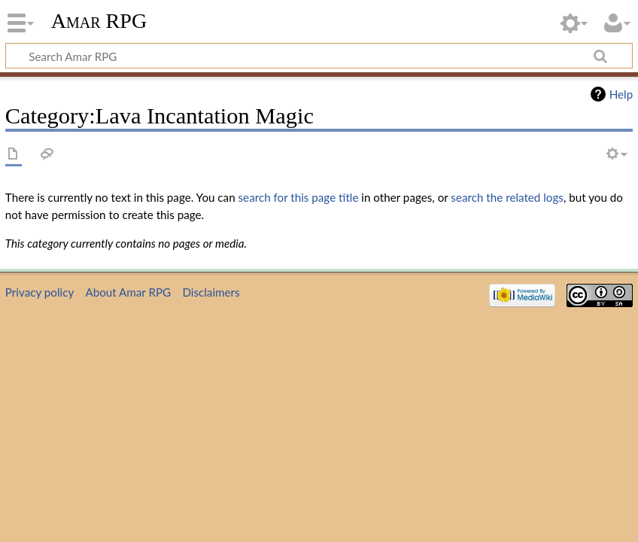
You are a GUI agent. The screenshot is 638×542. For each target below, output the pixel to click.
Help (621, 94)
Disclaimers (210, 292)
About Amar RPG (128, 292)
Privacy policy (39, 292)
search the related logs (507, 197)
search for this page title (298, 197)
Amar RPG (99, 20)
